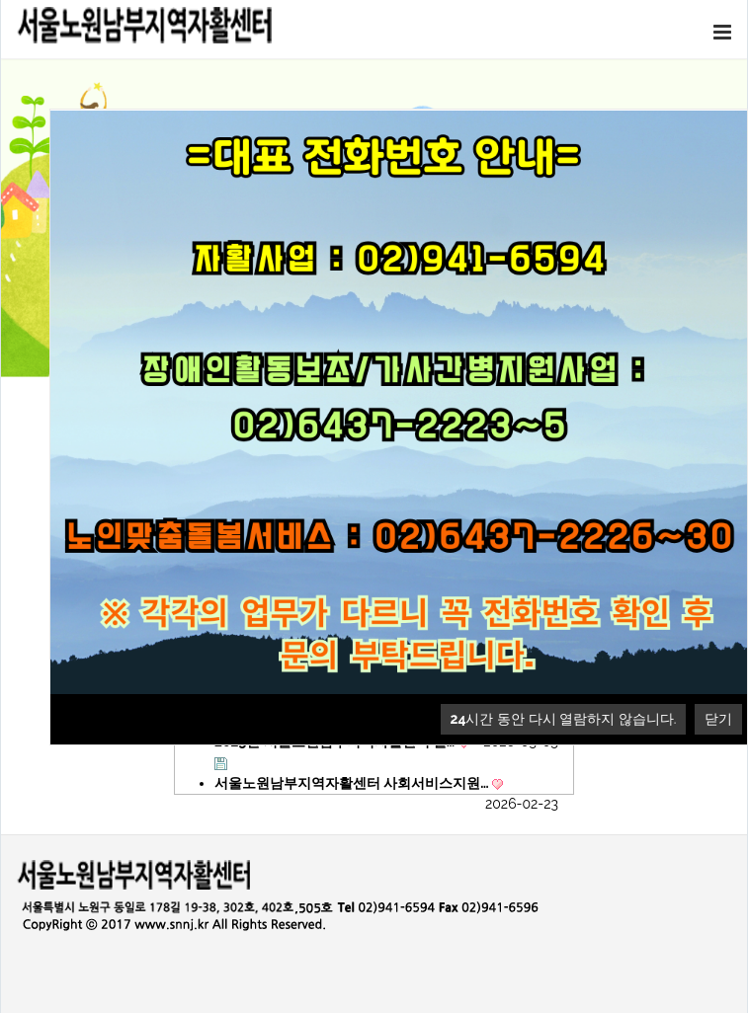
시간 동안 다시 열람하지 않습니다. (564, 719)
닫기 (718, 719)
